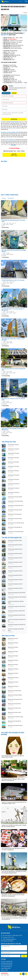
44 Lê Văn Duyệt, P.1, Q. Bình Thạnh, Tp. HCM (12, 935)
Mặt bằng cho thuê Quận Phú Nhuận (15, 695)
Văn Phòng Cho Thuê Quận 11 (14, 488)
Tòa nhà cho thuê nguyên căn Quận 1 (15, 540)
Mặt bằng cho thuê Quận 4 (13, 651)
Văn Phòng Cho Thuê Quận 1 (13, 444)
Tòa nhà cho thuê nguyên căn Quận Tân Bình (16, 592)
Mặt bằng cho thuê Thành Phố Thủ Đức (15, 716)
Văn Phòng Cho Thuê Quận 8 (13, 475)
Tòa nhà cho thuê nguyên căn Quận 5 (15, 557)
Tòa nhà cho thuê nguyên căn (11, 537)
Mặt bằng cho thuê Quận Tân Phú (14, 703)
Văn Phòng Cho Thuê (9, 442)
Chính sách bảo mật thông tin (7, 941)
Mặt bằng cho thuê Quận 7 (13, 664)
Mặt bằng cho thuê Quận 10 (13, 677)
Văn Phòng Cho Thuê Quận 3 (13, 453)
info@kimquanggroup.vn (11, 939)
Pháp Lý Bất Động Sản (6, 968)
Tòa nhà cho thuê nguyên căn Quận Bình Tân (16, 624)
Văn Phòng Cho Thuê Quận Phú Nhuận (15, 501)
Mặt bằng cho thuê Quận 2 (13, 642)
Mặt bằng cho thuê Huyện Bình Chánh (15, 725)
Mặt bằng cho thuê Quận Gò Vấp (14, 708)
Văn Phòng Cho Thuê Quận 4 (13, 457)
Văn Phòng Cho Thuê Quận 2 (13, 448)
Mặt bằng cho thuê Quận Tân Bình (14, 690)
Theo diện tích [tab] (11, 198)
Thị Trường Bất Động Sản (6, 966)
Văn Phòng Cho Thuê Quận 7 (13, 470)
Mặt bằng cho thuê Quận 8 (13, 668)
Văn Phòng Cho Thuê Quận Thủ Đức (15, 518)
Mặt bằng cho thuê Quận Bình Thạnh (15, 699)
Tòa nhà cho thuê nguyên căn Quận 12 (15, 588)
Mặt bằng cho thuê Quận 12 (13, 686)
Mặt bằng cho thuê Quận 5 (13, 655)
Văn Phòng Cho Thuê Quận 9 (13, 479)
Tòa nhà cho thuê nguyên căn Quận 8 (15, 570)
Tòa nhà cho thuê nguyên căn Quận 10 (15, 579)
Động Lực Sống (4, 970)
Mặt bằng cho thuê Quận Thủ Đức (14, 712)
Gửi (24, 956)
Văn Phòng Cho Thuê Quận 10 (14, 483)
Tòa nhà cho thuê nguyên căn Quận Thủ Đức (16, 615)
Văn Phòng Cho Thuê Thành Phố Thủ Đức (16, 522)
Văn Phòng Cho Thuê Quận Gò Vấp (14, 514)
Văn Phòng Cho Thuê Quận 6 (13, 466)
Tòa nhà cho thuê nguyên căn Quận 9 (15, 575)
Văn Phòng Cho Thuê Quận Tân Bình (15, 496)
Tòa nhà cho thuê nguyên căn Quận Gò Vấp (16, 610)
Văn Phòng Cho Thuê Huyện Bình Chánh (15, 531)
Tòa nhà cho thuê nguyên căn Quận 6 (15, 562)
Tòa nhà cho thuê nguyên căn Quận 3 (15, 549)
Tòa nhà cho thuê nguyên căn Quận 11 (15, 583)
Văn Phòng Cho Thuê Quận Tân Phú (15, 509)
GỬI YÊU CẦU (14, 119)
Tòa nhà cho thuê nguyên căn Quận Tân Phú (16, 606)
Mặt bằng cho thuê (8, 636)
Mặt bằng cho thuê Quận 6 (13, 660)
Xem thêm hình (22, 29)
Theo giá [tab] (4, 198)
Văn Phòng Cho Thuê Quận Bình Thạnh (15, 505)
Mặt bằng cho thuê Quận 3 (13, 647)
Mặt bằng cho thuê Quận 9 (13, 673)
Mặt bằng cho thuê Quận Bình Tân (14, 721)
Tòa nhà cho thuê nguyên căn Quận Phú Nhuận (17, 596)
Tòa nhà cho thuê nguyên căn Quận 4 (15, 553)
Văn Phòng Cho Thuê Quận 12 (14, 492)
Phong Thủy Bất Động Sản (6, 964)
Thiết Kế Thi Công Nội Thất (6, 961)
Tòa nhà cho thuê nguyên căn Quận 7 (15, 566)
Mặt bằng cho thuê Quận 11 (13, 681)
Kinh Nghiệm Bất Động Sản (6, 963)
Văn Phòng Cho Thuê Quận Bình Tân (15, 527)
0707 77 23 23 (11, 937)
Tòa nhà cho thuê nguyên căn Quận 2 (15, 544)
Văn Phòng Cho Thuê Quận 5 (13, 462)
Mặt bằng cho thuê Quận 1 (13, 638)
